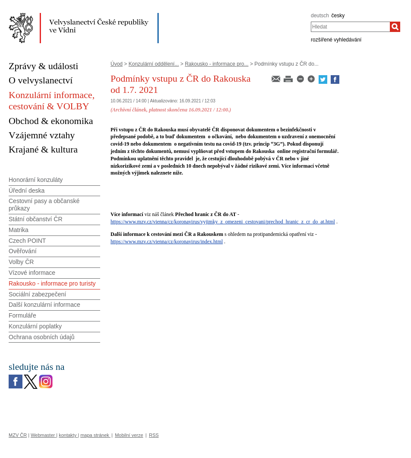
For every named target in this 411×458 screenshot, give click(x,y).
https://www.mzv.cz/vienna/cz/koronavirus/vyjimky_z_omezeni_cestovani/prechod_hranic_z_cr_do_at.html (223, 222)
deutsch (320, 16)
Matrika (18, 229)
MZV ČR (18, 435)
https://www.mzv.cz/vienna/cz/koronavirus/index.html (167, 242)
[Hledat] (395, 27)
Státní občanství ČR (36, 219)
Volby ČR (21, 261)
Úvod (117, 64)
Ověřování (23, 251)
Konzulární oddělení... (154, 64)
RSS (154, 435)
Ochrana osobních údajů (42, 337)
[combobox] (350, 27)
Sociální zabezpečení (37, 294)
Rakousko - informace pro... (216, 64)
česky (338, 16)
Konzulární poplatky (35, 326)
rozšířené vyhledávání (336, 39)
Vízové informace (32, 272)
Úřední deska (26, 190)
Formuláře (22, 315)
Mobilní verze (129, 435)
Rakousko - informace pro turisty (52, 283)
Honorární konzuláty (36, 179)
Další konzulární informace (44, 304)
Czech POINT (27, 240)
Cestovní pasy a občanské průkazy (44, 204)
